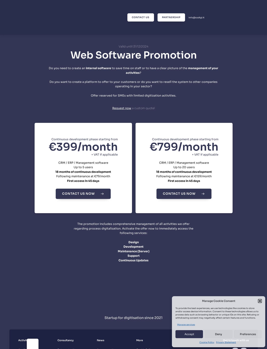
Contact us (140, 17)
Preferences (248, 334)
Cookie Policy (206, 342)
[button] (260, 301)
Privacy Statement (226, 342)
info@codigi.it (196, 17)
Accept (189, 334)
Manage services (186, 324)
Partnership (171, 17)
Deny (218, 334)
